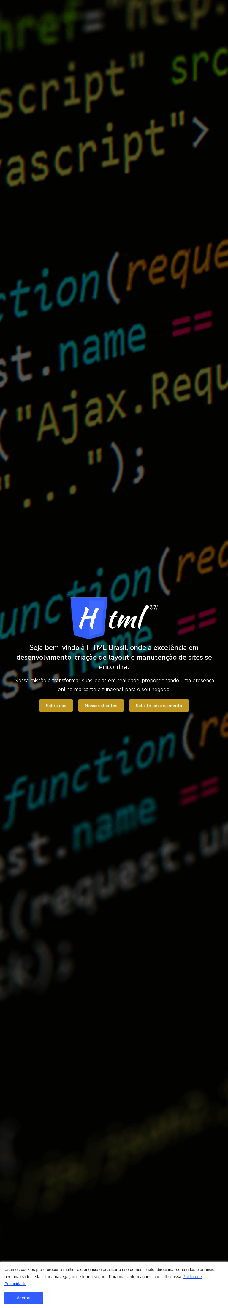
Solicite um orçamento (159, 706)
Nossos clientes (101, 706)
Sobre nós (56, 706)
